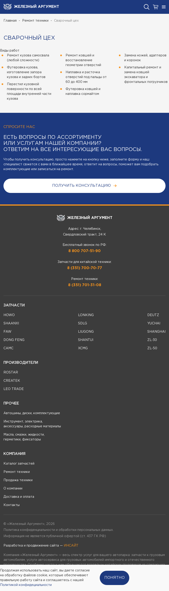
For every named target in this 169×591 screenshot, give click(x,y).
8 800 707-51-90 (84, 251)
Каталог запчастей (18, 463)
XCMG (83, 348)
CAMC (8, 348)
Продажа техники (18, 480)
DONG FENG (13, 340)
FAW (7, 331)
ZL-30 (152, 340)
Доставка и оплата (18, 496)
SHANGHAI (156, 331)
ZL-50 (152, 348)
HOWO (9, 315)
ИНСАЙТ (71, 545)
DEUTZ (153, 315)
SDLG (82, 323)
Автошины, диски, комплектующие (31, 413)
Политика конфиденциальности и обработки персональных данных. (58, 530)
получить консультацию (84, 186)
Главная (10, 20)
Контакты (11, 505)
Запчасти (14, 305)
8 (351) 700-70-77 (84, 268)
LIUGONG (86, 331)
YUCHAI (153, 323)
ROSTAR (10, 372)
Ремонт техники (35, 20)
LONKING (86, 315)
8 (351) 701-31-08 (84, 285)
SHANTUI (85, 340)
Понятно (114, 577)
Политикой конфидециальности (26, 585)
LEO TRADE (13, 389)
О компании (12, 488)
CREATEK (11, 380)
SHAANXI (11, 323)
